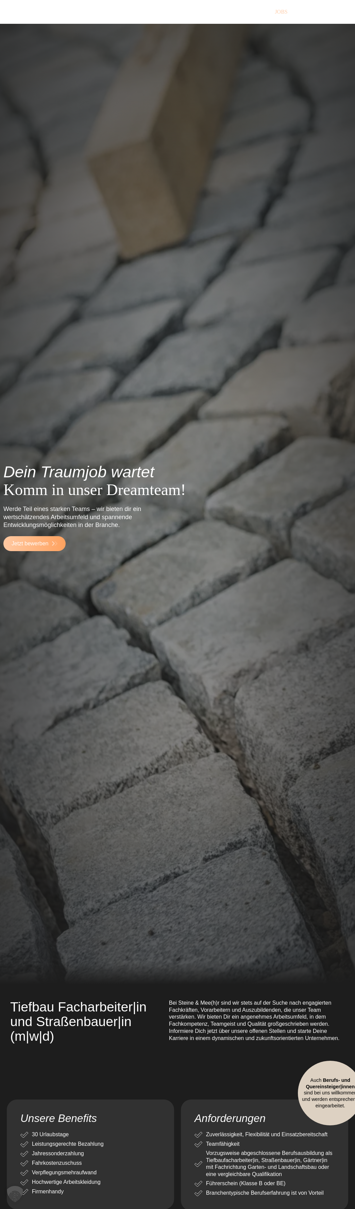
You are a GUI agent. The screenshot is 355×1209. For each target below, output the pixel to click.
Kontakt (319, 12)
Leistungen (186, 12)
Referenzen (238, 12)
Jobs (281, 12)
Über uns (136, 12)
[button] (15, 1194)
